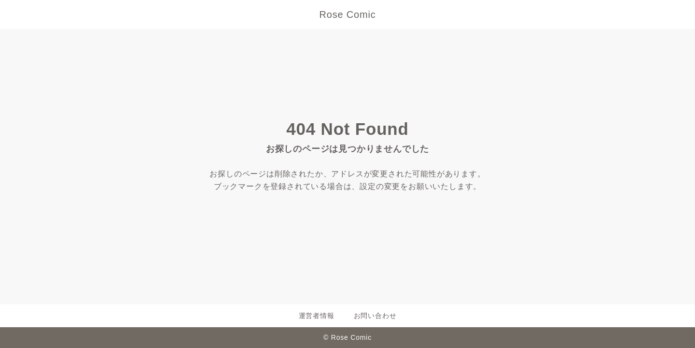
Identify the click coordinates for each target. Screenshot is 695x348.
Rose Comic (348, 14)
